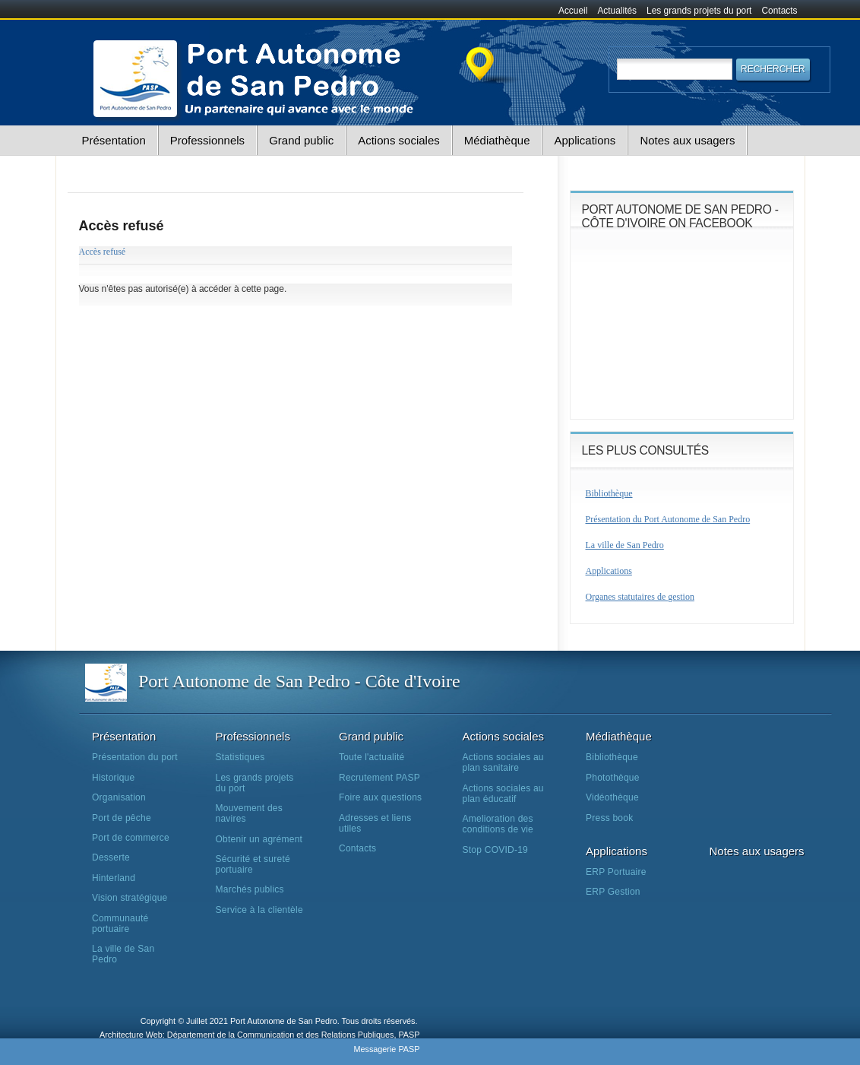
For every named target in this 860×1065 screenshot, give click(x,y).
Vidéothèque (612, 797)
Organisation (119, 797)
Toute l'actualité (371, 757)
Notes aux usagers (687, 140)
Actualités (617, 10)
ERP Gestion (613, 891)
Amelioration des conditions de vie (498, 824)
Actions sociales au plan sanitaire (503, 762)
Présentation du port (135, 757)
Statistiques (240, 757)
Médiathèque (497, 140)
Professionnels (207, 140)
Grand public (301, 140)
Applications (584, 140)
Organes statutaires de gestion (640, 596)
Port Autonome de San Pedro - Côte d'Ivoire (299, 681)
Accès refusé (102, 251)
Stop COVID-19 (496, 850)
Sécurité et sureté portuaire (253, 864)
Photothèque (613, 777)
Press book (609, 818)
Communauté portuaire (120, 923)
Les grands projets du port (699, 10)
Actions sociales (399, 140)
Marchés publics (250, 889)
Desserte (111, 857)
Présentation (114, 140)
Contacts (780, 10)
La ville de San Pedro (625, 545)
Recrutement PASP (379, 777)
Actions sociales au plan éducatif (503, 793)
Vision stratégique (130, 897)
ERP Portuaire (616, 872)
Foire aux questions (380, 797)
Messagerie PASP (386, 1049)
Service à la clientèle (259, 910)
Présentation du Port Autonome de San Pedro (668, 519)
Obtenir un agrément (259, 839)
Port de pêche (121, 818)
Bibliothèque (609, 493)
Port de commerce (130, 837)
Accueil (572, 10)
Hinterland (113, 878)
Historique (113, 777)
